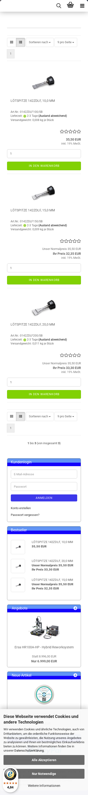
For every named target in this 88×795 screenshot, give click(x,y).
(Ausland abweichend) (52, 115)
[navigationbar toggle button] (82, 6)
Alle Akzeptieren (44, 760)
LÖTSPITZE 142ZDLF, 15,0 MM (33, 210)
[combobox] (40, 42)
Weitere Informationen (44, 786)
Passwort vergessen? (25, 515)
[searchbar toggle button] (59, 6)
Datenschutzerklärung (29, 750)
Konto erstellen (21, 508)
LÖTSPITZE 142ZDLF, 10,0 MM (33, 101)
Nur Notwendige (44, 774)
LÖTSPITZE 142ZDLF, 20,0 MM (33, 324)
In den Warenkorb (44, 165)
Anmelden (44, 498)
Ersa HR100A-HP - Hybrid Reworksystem (44, 647)
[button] (11, 42)
